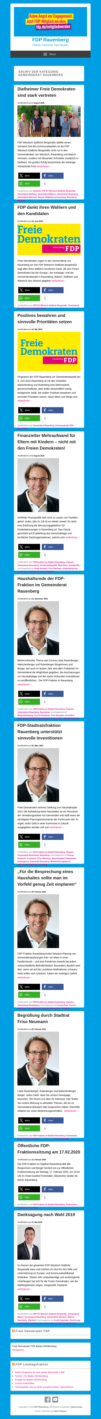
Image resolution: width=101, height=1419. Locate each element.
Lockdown (65, 1008)
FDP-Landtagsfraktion (32, 1364)
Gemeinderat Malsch (47, 194)
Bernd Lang (75, 1320)
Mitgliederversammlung (55, 197)
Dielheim (37, 191)
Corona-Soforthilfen (24, 1383)
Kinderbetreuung (70, 568)
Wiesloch (21, 200)
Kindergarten (48, 572)
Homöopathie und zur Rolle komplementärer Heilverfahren (44, 1387)
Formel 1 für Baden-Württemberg (31, 1376)
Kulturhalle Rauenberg (39, 861)
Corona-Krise (62, 1005)
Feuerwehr (31, 858)
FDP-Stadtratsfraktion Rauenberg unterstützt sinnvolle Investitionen (40, 731)
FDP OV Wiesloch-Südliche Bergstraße (58, 191)
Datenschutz (76, 1407)
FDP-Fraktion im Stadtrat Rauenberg (49, 562)
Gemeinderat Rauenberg (67, 194)
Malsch (41, 197)
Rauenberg (71, 197)
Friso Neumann (55, 568)
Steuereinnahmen (71, 718)
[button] (29, 176)
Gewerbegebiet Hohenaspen (64, 858)
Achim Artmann (41, 568)
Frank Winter (23, 1323)
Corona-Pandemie (42, 715)
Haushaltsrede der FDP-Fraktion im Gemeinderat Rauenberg (42, 584)
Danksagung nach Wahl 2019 (46, 1214)
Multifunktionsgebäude (40, 718)
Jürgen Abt (48, 1323)
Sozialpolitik (74, 565)
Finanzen (70, 562)
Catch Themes (60, 1411)
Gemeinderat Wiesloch (27, 197)
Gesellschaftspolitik (48, 565)
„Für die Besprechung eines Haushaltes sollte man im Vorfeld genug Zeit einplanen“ (47, 878)
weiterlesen (44, 166)
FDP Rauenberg (50, 39)
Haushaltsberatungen (50, 1008)
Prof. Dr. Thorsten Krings (65, 1323)
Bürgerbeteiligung (25, 715)
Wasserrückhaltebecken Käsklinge (32, 865)
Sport (60, 718)
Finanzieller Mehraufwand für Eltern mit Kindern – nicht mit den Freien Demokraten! (46, 441)
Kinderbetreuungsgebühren (29, 572)
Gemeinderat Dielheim (27, 194)
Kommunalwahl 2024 (37, 308)
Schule (54, 718)
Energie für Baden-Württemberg (31, 1379)
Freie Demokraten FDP (33, 1331)
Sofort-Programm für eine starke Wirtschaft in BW (39, 1372)
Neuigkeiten (18, 1350)
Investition (69, 715)
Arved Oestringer (61, 1320)
